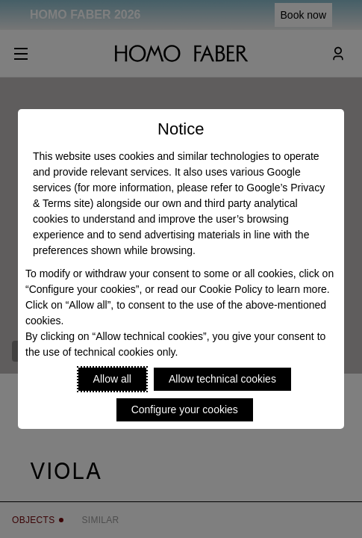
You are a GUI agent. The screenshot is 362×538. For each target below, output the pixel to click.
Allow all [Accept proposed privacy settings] (112, 379)
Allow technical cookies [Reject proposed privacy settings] (222, 379)
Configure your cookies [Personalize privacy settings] (184, 409)
